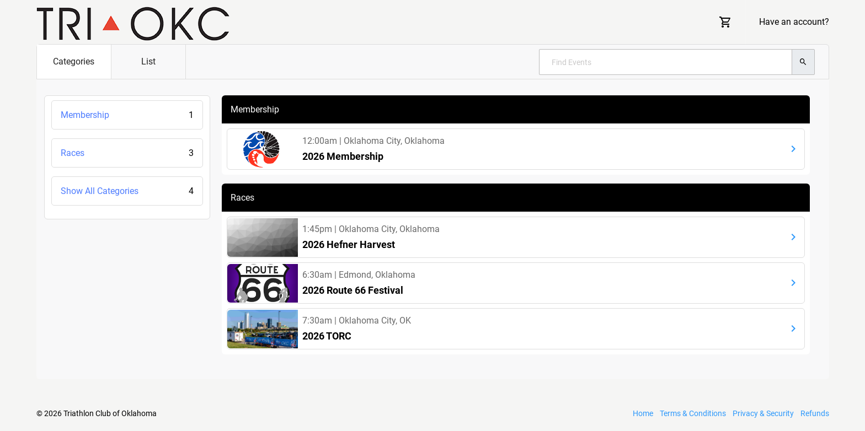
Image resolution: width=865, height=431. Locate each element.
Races (127, 153)
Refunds (814, 413)
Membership (127, 115)
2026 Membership (342, 156)
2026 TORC (326, 336)
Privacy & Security (763, 413)
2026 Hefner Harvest (348, 244)
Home (643, 413)
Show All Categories (127, 191)
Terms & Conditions (693, 413)
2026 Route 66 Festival (352, 290)
